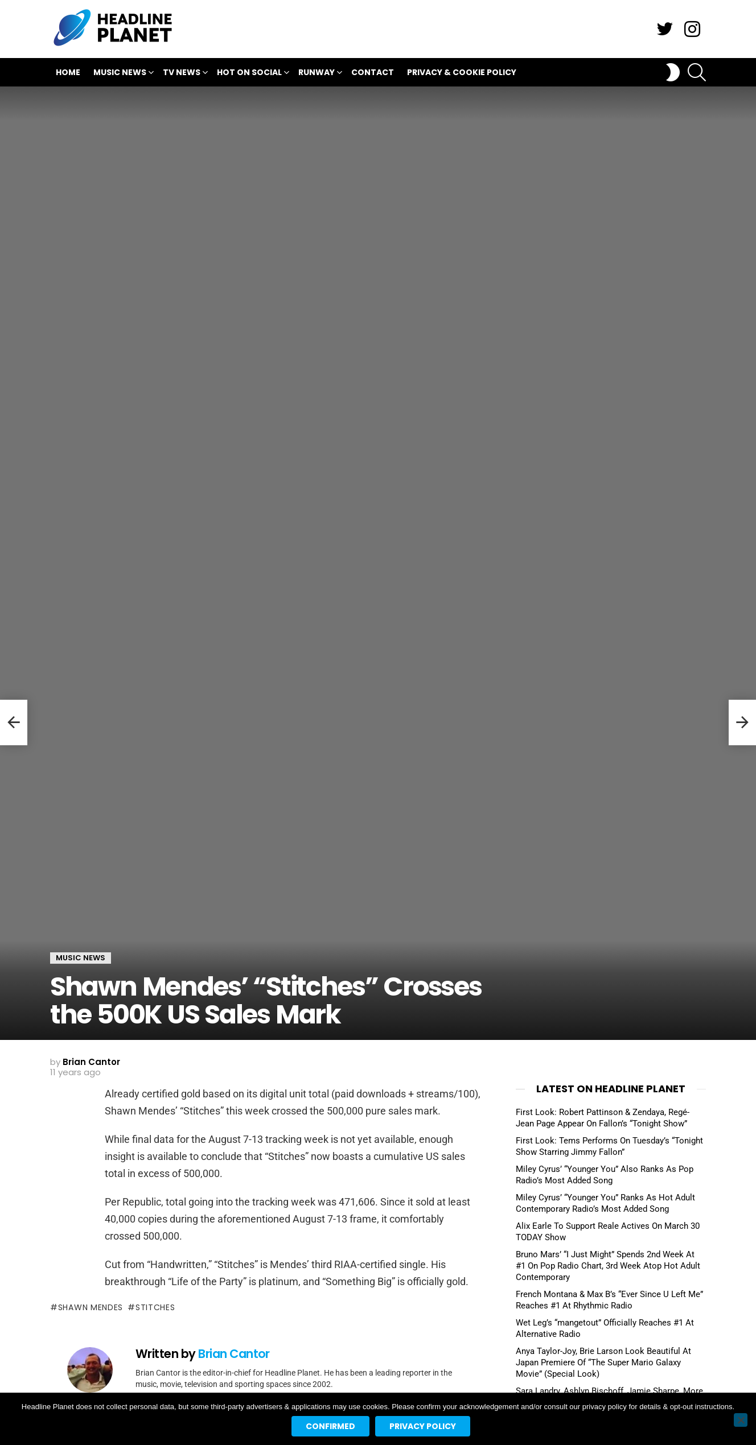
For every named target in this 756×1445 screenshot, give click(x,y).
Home (68, 72)
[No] (740, 1420)
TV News (181, 74)
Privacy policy (422, 1426)
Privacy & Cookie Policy (461, 72)
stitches (155, 1307)
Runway (316, 74)
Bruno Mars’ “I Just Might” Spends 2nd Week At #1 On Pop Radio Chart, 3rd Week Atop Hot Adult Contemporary (608, 1265)
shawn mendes (90, 1307)
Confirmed (330, 1426)
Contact (372, 72)
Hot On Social (249, 74)
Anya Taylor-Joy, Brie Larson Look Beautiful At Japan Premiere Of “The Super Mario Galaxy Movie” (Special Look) (603, 1362)
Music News (119, 74)
